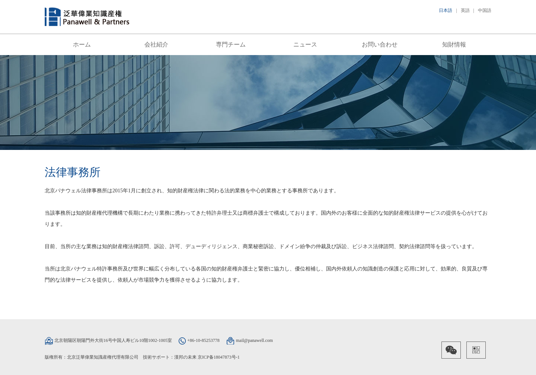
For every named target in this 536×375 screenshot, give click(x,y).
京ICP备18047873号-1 (219, 357)
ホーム (82, 44)
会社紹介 (156, 44)
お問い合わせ (380, 44)
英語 (465, 10)
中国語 (484, 10)
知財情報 (454, 44)
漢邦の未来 (185, 357)
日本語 (445, 10)
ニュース (305, 44)
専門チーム (231, 44)
